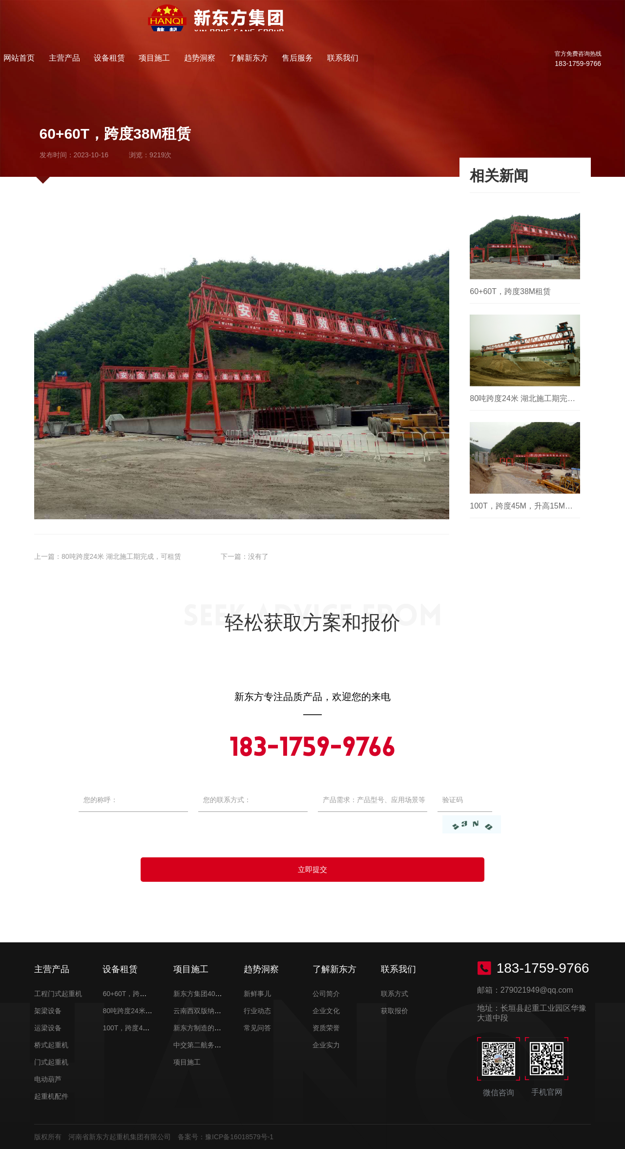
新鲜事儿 (257, 994)
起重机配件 (51, 1096)
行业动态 (257, 1011)
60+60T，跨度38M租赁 (138, 994)
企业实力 (326, 1045)
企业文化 (326, 1011)
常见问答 (257, 1028)
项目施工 (312, 26)
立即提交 (312, 869)
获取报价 (394, 1011)
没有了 (258, 556)
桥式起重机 (51, 1045)
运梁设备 (48, 1028)
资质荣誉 (326, 1028)
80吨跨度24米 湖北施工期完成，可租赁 (121, 556)
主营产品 (223, 26)
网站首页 (178, 26)
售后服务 (454, 26)
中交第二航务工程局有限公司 (217, 1045)
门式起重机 (51, 1062)
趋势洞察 (357, 26)
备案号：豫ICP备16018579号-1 (225, 1137)
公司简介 (326, 994)
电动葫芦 (48, 1079)
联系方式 (394, 994)
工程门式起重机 (58, 994)
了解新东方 (405, 26)
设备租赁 (267, 26)
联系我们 (498, 26)
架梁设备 (48, 1011)
